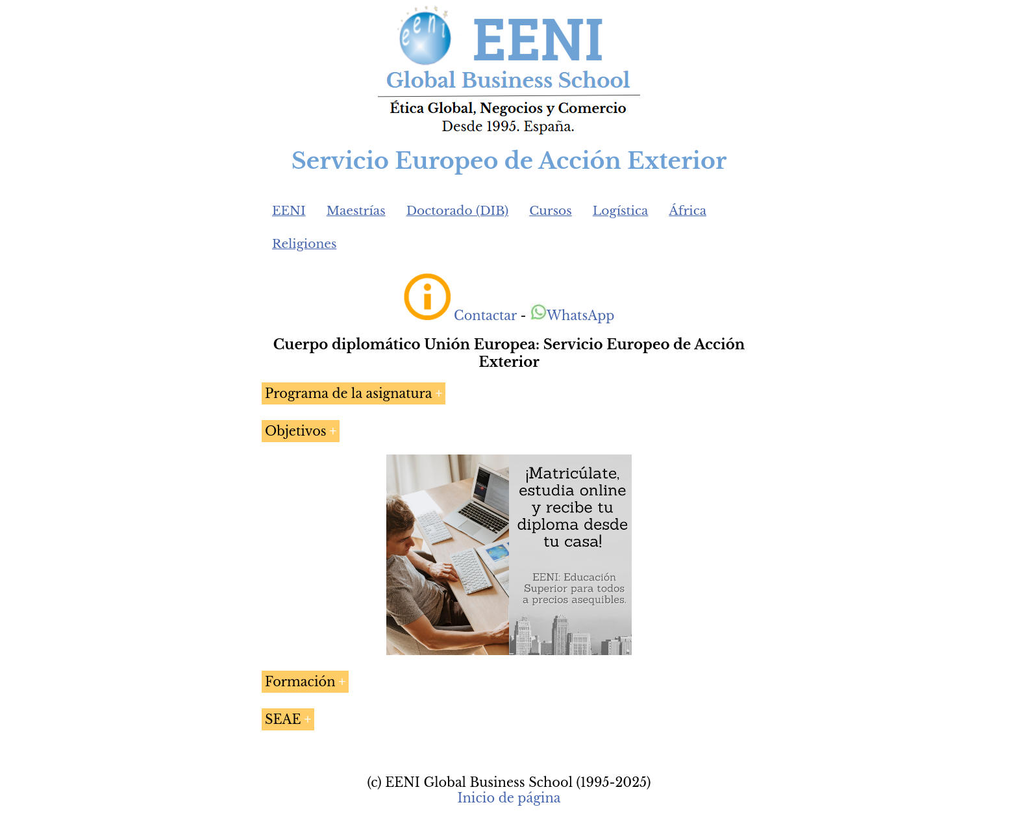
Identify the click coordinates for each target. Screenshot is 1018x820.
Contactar (485, 315)
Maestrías (356, 210)
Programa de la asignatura (348, 393)
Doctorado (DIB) (457, 210)
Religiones (304, 243)
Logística (621, 210)
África (687, 210)
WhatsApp (572, 315)
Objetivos (296, 431)
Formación (300, 682)
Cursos (550, 210)
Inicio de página (508, 798)
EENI (289, 210)
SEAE (283, 719)
